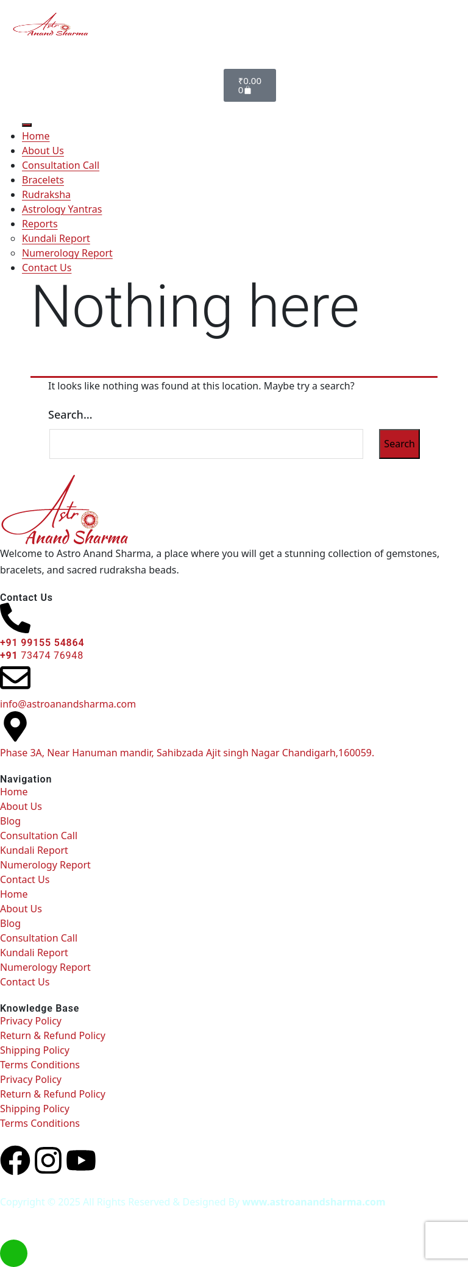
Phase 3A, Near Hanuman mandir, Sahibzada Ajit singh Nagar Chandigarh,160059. (187, 752)
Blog (10, 821)
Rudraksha (46, 194)
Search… (70, 414)
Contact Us (46, 267)
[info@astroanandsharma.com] (15, 677)
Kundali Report (56, 238)
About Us (43, 150)
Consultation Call (60, 165)
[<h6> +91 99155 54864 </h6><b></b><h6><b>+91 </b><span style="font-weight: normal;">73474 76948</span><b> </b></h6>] (15, 618)
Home (36, 136)
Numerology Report (67, 253)
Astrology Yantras (62, 209)
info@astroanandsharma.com (68, 704)
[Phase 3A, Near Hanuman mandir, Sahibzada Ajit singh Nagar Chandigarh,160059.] (15, 726)
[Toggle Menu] (27, 125)
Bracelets (43, 179)
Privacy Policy (31, 1020)
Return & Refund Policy (52, 1035)
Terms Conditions (40, 1064)
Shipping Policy (34, 1050)
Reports (40, 223)
